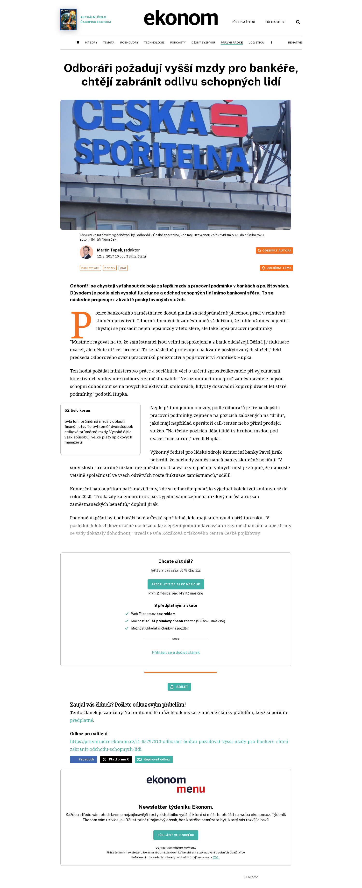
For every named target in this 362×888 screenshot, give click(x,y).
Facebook (86, 759)
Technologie (154, 42)
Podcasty (178, 42)
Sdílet (182, 687)
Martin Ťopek (109, 250)
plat (123, 268)
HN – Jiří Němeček (102, 239)
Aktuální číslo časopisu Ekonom (85, 19)
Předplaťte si (243, 22)
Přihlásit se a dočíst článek (176, 652)
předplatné (81, 720)
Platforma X (119, 759)
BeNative (295, 42)
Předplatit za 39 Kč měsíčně (176, 584)
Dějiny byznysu (203, 42)
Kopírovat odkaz (157, 759)
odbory (110, 268)
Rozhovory (129, 42)
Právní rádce (232, 42)
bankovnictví (90, 268)
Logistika (256, 42)
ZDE (216, 857)
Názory (91, 42)
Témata (108, 42)
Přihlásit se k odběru (175, 835)
